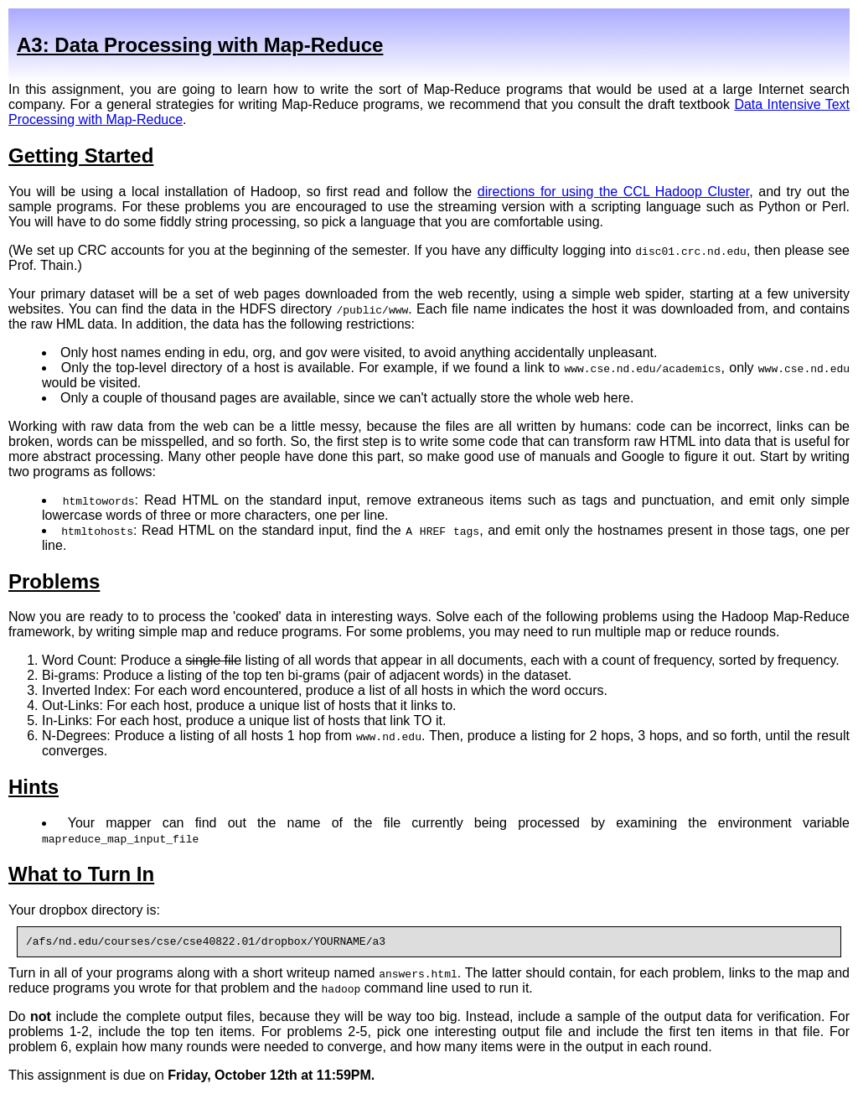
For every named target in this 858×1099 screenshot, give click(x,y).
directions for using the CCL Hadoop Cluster (613, 191)
